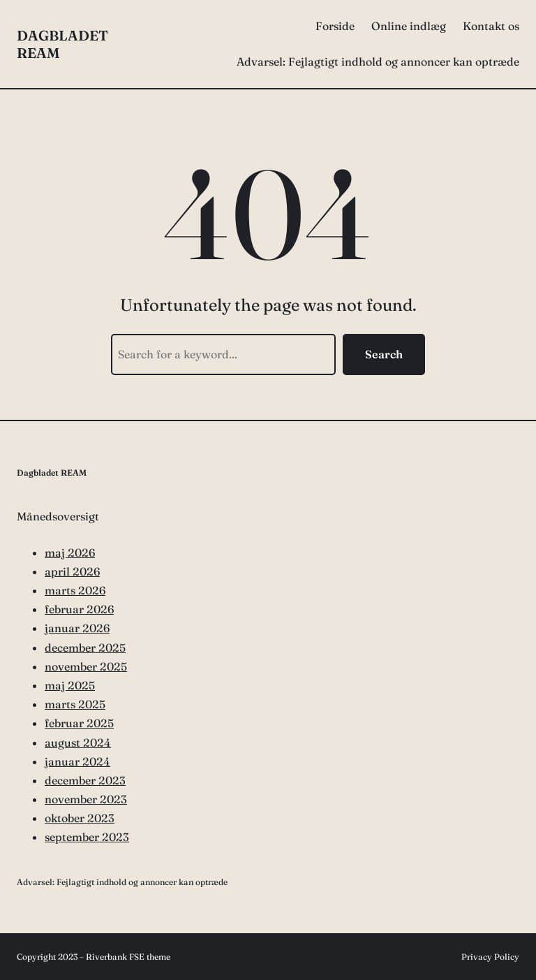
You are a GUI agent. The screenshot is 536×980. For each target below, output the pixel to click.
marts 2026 (75, 590)
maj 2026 (70, 553)
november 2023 (86, 799)
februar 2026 (79, 609)
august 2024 (78, 742)
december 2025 (85, 647)
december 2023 (85, 780)
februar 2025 (79, 723)
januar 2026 (77, 628)
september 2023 (87, 837)
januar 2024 (77, 761)
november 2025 (86, 666)
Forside (335, 26)
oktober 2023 (79, 818)
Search (384, 354)
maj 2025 (70, 685)
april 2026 (72, 571)
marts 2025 (75, 704)
